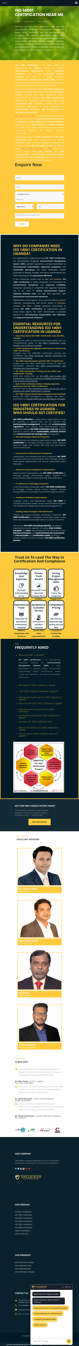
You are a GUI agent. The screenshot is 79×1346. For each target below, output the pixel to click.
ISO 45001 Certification (23, 1218)
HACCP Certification (22, 1231)
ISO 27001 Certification (23, 1224)
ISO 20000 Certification (23, 1227)
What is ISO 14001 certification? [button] (30, 655)
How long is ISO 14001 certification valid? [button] (34, 721)
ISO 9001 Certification (23, 1212)
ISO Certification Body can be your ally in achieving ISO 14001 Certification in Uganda (39, 389)
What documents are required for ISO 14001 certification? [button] (35, 710)
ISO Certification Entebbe (24, 1262)
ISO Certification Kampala (24, 1272)
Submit (22, 224)
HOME (17, 21)
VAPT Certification (22, 1234)
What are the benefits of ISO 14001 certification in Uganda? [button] (37, 728)
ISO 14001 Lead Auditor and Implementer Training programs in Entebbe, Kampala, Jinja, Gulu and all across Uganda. (39, 378)
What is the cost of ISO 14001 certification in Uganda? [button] (39, 703)
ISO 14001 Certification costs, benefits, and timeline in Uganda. (39, 344)
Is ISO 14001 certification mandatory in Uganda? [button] (37, 691)
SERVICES (29, 21)
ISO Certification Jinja (23, 1269)
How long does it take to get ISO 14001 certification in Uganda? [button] (39, 697)
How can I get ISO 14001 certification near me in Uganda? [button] (37, 734)
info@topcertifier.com (25, 1310)
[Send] (69, 1341)
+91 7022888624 (23, 1305)
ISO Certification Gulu (23, 1265)
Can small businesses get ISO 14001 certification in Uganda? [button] (37, 716)
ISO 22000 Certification (23, 1221)
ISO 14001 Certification (23, 1215)
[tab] (39, 655)
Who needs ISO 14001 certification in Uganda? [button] (36, 685)
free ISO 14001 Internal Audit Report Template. (46, 399)
